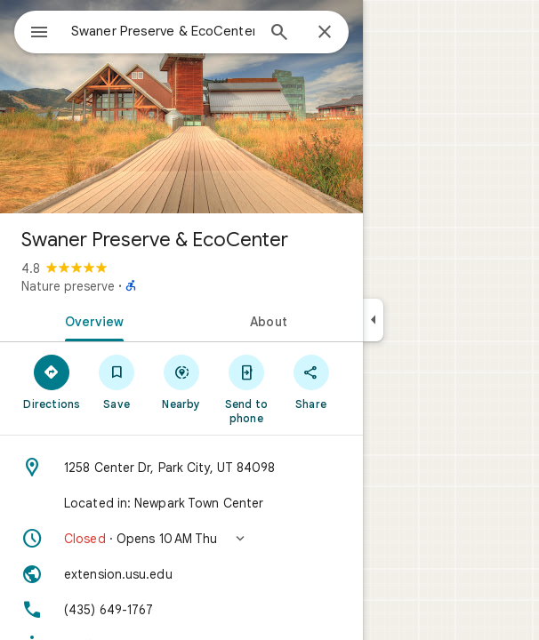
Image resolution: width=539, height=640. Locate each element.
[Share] (310, 381)
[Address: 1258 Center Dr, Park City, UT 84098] (181, 467)
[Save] (116, 381)
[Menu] (39, 34)
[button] (181, 538)
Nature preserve (68, 286)
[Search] (279, 34)
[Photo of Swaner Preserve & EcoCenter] (181, 106)
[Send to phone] (245, 388)
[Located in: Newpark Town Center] (181, 503)
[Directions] (52, 381)
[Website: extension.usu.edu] (181, 574)
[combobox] (162, 31)
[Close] (325, 33)
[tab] (91, 320)
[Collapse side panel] (373, 320)
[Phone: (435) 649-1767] (181, 610)
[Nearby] (181, 381)
